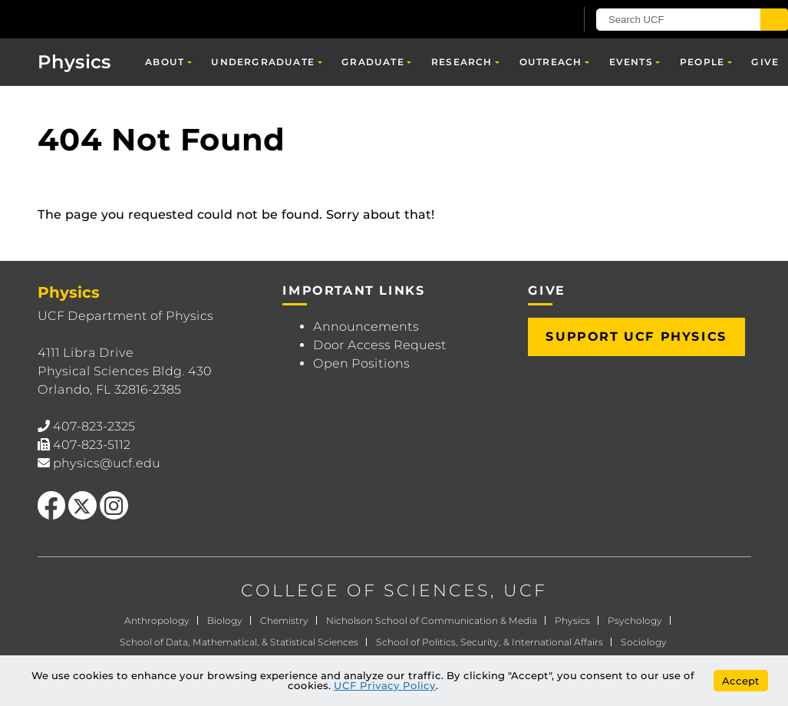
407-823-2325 (94, 426)
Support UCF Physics (636, 336)
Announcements (366, 326)
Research (462, 62)
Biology (224, 620)
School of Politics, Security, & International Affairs (489, 642)
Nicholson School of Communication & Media (431, 620)
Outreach (550, 62)
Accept (741, 681)
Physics (74, 62)
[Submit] (774, 19)
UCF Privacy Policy (385, 685)
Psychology (635, 620)
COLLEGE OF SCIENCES (365, 590)
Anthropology (157, 620)
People (702, 62)
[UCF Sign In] (525, 20)
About (164, 62)
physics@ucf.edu (106, 463)
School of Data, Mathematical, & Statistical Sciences (239, 642)
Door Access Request (380, 345)
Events (631, 62)
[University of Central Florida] (113, 19)
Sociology (644, 642)
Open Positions (361, 363)
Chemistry (284, 620)
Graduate (372, 62)
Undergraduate (263, 62)
